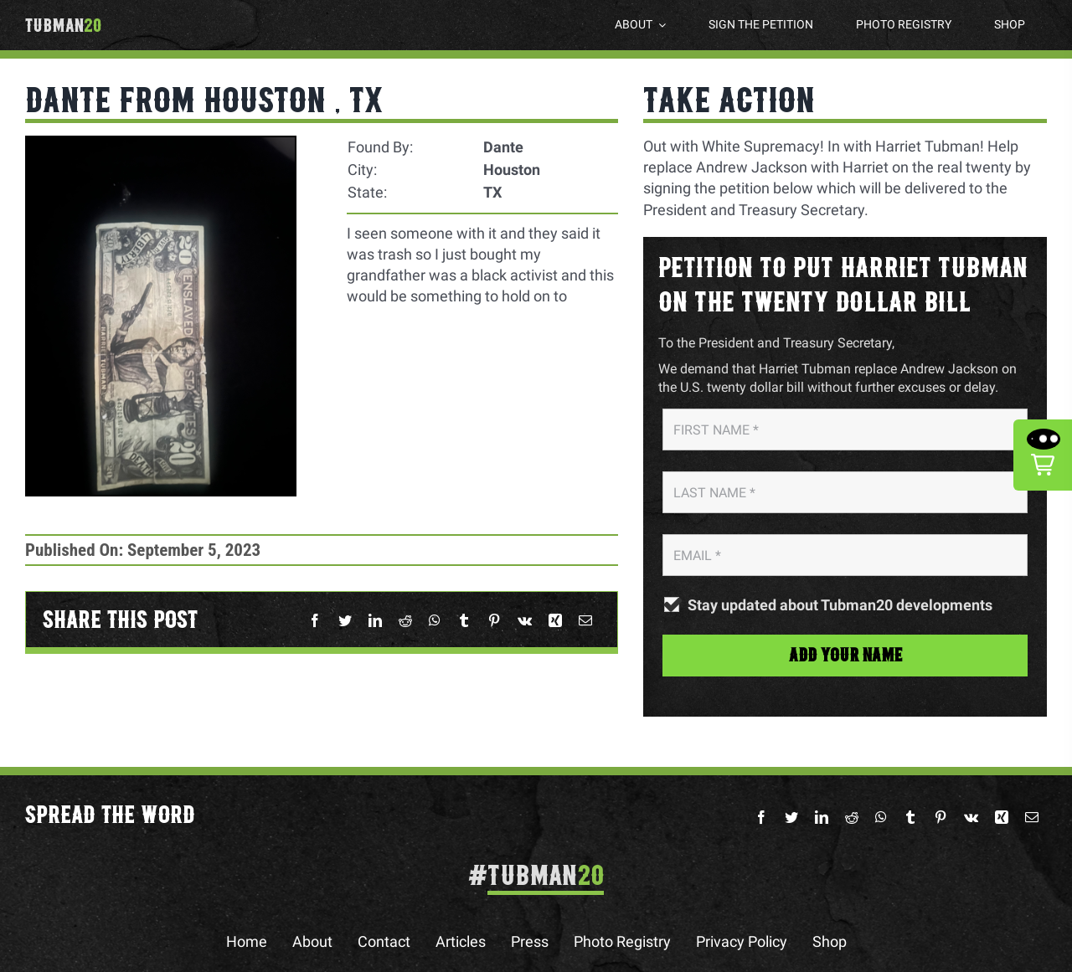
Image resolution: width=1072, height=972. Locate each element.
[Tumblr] (464, 620)
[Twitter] (345, 620)
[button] (1042, 455)
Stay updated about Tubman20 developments (840, 605)
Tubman (63, 26)
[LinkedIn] (375, 620)
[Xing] (555, 620)
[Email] (585, 620)
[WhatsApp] (435, 620)
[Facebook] (315, 620)
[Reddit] (405, 620)
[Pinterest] (494, 620)
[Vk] (525, 620)
